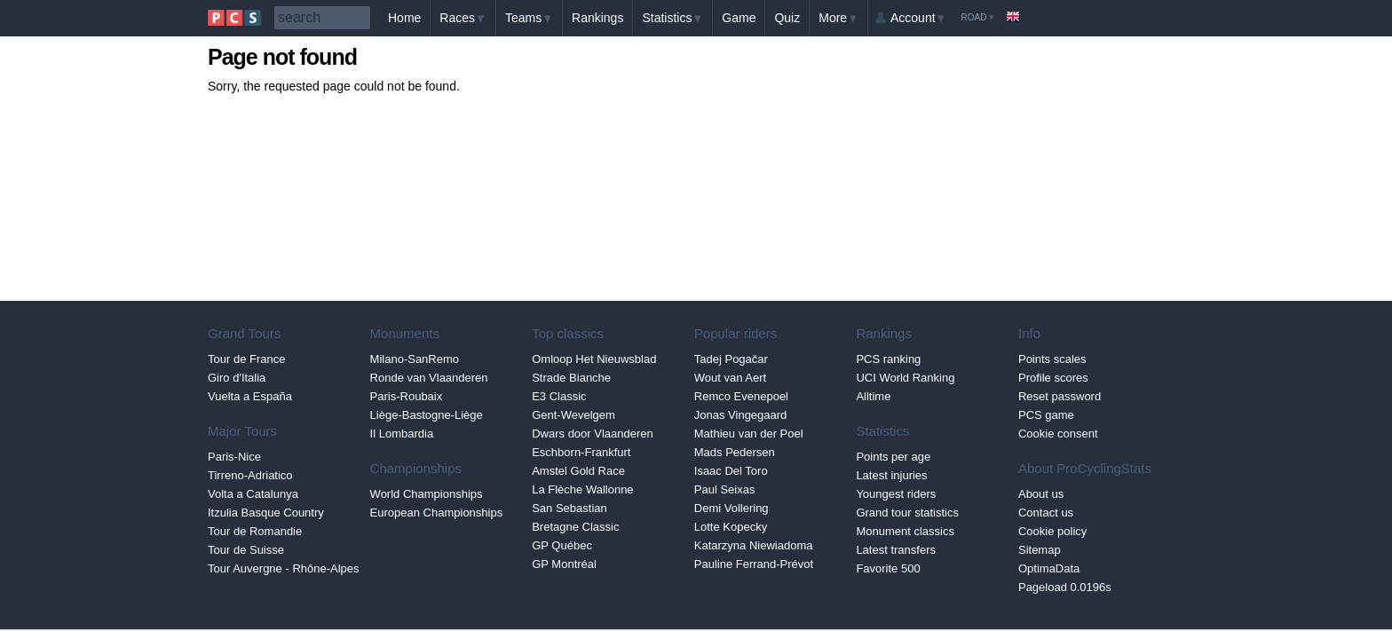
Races (462, 18)
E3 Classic (559, 396)
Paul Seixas (724, 489)
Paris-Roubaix (406, 396)
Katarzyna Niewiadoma (753, 545)
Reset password (1059, 396)
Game (738, 18)
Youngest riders (896, 494)
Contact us (1045, 512)
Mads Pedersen (734, 452)
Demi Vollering (731, 508)
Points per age (893, 456)
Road (978, 17)
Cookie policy (1052, 531)
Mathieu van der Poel (748, 433)
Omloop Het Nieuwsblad (594, 359)
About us (1041, 494)
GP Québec (562, 545)
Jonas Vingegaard (740, 415)
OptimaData (1049, 568)
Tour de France (246, 359)
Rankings (597, 18)
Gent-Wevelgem (573, 415)
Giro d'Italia (236, 377)
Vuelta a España (250, 396)
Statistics (672, 18)
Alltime (873, 396)
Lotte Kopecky (730, 526)
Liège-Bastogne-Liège (426, 415)
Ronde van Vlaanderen (429, 377)
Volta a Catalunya (253, 494)
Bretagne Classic (575, 526)
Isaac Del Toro (731, 470)
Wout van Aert (730, 377)
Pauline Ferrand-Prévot (753, 564)
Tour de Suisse (246, 549)
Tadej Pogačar (731, 359)
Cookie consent (1058, 433)
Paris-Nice (234, 456)
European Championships (436, 512)
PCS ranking (888, 359)
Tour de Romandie (255, 531)
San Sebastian (569, 508)
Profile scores (1053, 377)
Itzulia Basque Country (266, 512)
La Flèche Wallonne (582, 489)
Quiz (787, 18)
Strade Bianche (571, 377)
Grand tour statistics (907, 512)
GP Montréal (564, 564)
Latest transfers (896, 549)
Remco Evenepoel (741, 396)
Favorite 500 (888, 568)
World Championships (426, 494)
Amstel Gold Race (578, 470)
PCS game (1046, 415)
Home (404, 18)
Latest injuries (891, 475)
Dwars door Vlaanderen (592, 433)
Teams (529, 18)
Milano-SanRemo (414, 359)
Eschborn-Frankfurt (581, 452)
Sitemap (1039, 549)
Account (918, 18)
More (838, 18)
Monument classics (905, 531)
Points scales (1052, 359)
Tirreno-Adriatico (250, 475)
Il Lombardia (402, 433)
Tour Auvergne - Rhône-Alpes (284, 568)
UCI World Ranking (905, 377)
